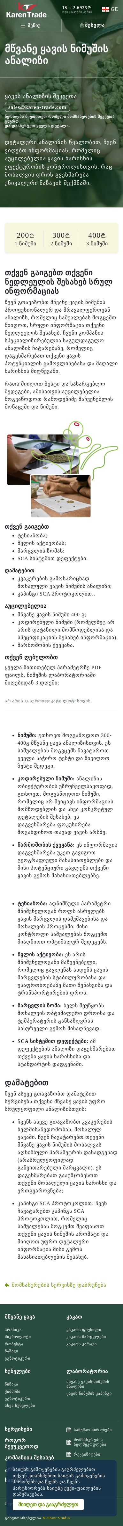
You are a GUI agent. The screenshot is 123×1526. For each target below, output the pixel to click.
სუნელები (18, 1371)
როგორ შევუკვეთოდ (21, 1443)
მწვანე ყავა (20, 1317)
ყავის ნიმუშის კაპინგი (89, 1393)
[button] (110, 9)
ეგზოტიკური (17, 1358)
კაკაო (74, 1317)
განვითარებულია (37, 1518)
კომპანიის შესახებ (29, 1457)
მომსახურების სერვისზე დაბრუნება (55, 1285)
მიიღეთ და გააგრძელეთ (48, 1504)
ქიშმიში (12, 1391)
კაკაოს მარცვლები (86, 1336)
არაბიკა (13, 1329)
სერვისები (18, 1429)
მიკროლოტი (18, 1336)
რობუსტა (14, 1344)
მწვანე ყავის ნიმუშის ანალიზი (87, 1383)
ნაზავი (11, 1351)
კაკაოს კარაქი (81, 1344)
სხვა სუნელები (20, 1405)
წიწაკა (11, 1384)
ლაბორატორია (87, 1371)
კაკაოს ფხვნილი (83, 1329)
